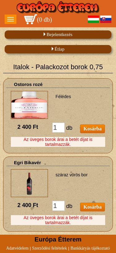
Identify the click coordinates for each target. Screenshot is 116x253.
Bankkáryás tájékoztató (90, 248)
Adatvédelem (17, 248)
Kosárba (93, 128)
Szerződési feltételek (49, 248)
